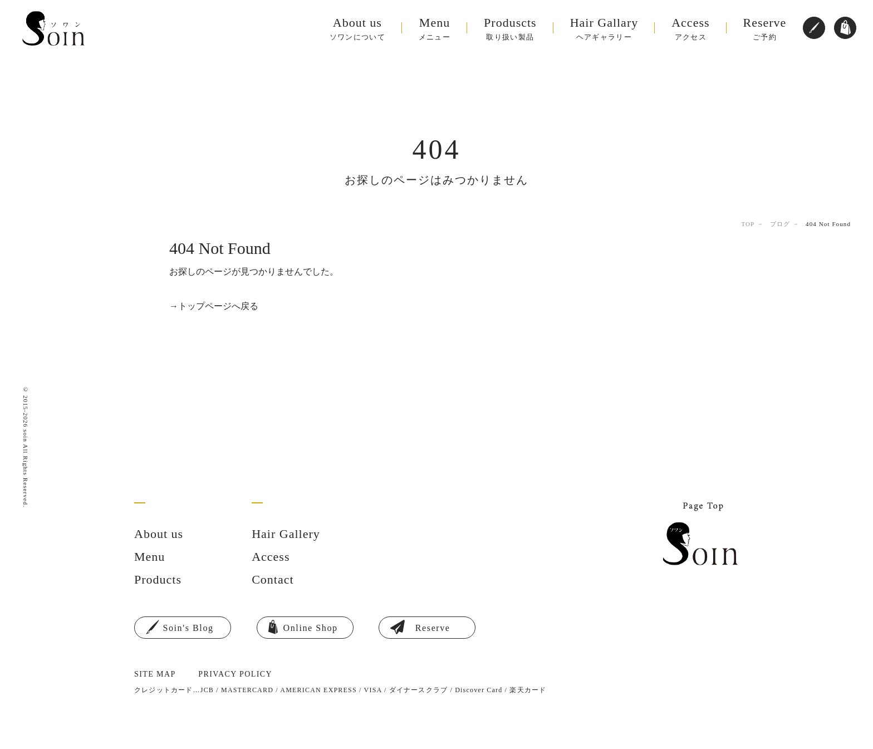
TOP (747, 224)
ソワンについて (366, 29)
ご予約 (765, 29)
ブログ (780, 224)
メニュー (443, 29)
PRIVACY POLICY (235, 674)
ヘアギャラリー (612, 29)
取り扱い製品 (518, 29)
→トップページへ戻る (213, 306)
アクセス (698, 29)
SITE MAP (155, 674)
